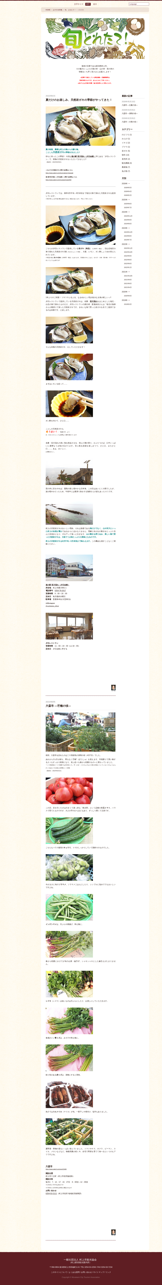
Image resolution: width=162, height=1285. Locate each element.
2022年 (125, 244)
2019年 (125, 300)
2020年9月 (128, 296)
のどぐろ (127, 135)
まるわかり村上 (25, 83)
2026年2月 (128, 195)
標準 (88, 4)
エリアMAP (25, 137)
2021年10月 (128, 276)
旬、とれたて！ (70, 10)
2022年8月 (128, 260)
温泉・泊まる (25, 59)
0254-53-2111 (51, 1193)
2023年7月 (128, 240)
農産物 (126, 167)
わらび (126, 139)
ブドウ (126, 147)
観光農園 (127, 163)
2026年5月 (128, 187)
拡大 (95, 4)
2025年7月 (128, 207)
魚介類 (126, 171)
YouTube (31, 162)
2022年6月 (128, 263)
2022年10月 (128, 252)
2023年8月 (128, 236)
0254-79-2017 (60, 591)
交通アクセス (25, 153)
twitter (19, 171)
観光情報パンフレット (25, 188)
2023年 (125, 228)
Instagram (31, 171)
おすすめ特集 (25, 103)
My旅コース (25, 120)
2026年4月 (128, 191)
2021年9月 (128, 280)
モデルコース (25, 128)
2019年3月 (128, 304)
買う (25, 67)
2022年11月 (128, 248)
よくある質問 (74, 1272)
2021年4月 (128, 287)
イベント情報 (25, 111)
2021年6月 (128, 283)
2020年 (125, 292)
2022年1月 (128, 267)
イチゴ (126, 143)
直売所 (126, 159)
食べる (25, 45)
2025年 (125, 200)
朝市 (125, 155)
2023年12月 (128, 232)
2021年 (125, 272)
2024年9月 (128, 220)
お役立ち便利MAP (25, 146)
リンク (108, 1272)
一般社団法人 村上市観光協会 (80, 1261)
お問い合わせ (86, 1272)
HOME (48, 10)
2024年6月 (128, 224)
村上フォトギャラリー (25, 206)
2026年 (125, 184)
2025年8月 (128, 204)
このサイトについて (59, 1272)
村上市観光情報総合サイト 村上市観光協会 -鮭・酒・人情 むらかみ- (25, 21)
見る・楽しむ (25, 52)
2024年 (125, 212)
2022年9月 (128, 256)
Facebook (19, 162)
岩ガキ (126, 151)
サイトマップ (98, 1272)
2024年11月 (128, 216)
